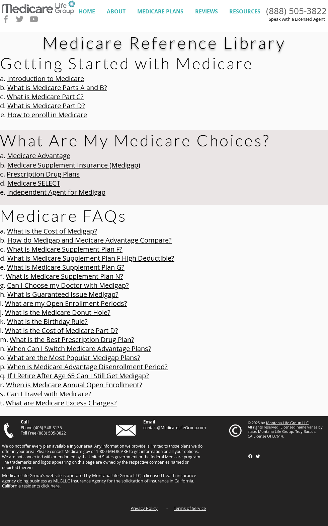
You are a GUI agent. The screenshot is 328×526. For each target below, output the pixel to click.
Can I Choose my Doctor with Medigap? (68, 285)
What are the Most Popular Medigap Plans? (73, 357)
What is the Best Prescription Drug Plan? (72, 339)
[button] (116, 11)
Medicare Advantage (38, 155)
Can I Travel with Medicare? (49, 393)
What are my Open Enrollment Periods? (66, 303)
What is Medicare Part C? (45, 96)
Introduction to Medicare (45, 78)
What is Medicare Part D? (46, 105)
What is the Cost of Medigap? (52, 231)
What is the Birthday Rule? (47, 321)
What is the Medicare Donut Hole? (57, 312)
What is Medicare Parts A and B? (57, 87)
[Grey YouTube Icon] (34, 19)
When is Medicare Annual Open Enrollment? (74, 384)
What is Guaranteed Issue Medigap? (62, 294)
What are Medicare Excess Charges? (61, 402)
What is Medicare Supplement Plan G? (66, 267)
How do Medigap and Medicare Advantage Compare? (89, 240)
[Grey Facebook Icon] (6, 19)
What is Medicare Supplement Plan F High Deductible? (90, 258)
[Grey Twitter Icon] (20, 19)
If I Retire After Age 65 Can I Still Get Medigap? (78, 375)
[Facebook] (250, 456)
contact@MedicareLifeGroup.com (174, 427)
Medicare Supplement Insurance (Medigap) (73, 165)
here (55, 486)
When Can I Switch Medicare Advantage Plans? (79, 348)
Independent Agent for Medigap (56, 192)
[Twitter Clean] (257, 456)
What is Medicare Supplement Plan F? (64, 249)
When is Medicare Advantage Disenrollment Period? (87, 366)
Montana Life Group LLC (287, 422)
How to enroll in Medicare (47, 114)
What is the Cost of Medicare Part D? (61, 330)
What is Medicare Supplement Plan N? (64, 276)
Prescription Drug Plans (43, 174)
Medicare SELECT (33, 183)
